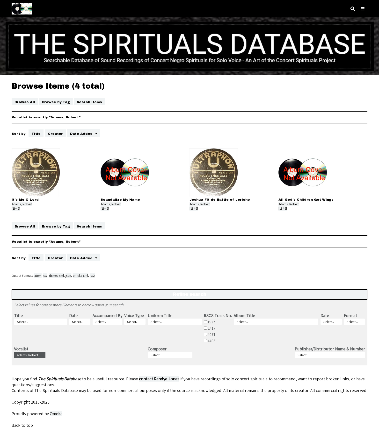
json (68, 275)
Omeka (56, 413)
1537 (211, 322)
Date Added (82, 133)
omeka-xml (80, 275)
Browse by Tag (56, 102)
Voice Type (134, 315)
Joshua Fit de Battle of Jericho (220, 199)
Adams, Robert (22, 204)
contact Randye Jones (159, 379)
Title (36, 133)
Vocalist (21, 349)
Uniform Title (160, 315)
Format (350, 315)
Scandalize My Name (120, 199)
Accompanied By (107, 315)
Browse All (25, 102)
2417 (212, 328)
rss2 (92, 275)
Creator (55, 133)
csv (45, 275)
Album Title (244, 315)
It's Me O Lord (25, 199)
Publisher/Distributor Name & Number (330, 349)
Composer (157, 349)
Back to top (22, 425)
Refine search (189, 294)
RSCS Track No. (218, 315)
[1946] (16, 208)
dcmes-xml (56, 275)
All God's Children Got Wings (306, 199)
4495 (211, 340)
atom (38, 275)
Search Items (89, 102)
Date (73, 315)
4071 (211, 334)
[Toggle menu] (362, 9)
